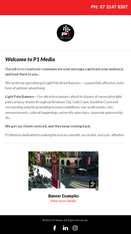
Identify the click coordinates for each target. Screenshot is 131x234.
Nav (7, 7)
